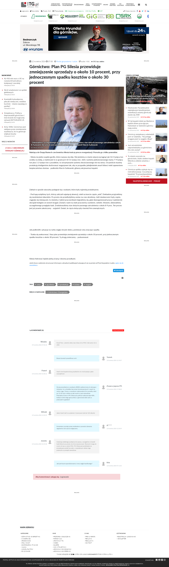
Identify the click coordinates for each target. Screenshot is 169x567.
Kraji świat (87, 4)
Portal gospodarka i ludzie (66, 61)
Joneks (44, 441)
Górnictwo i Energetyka (57, 292)
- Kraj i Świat (25, 543)
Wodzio (44, 342)
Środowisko (79, 4)
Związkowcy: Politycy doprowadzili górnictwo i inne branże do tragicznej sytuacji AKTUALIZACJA (16, 118)
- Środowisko (26, 541)
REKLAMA (14, 61)
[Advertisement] (14, 68)
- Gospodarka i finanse (29, 545)
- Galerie (56, 545)
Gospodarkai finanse (97, 4)
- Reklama (88, 539)
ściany (76, 284)
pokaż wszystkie (118, 330)
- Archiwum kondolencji (62, 549)
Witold (44, 412)
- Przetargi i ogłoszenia (61, 536)
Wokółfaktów (113, 4)
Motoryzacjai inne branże (67, 4)
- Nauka (23, 547)
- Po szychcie (25, 551)
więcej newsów (8, 142)
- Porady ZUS (57, 539)
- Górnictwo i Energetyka (30, 536)
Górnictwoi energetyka (56, 4)
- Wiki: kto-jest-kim (59, 547)
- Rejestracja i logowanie (126, 536)
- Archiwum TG (58, 541)
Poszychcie (120, 4)
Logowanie (64, 477)
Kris (108, 462)
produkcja (64, 284)
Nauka (105, 4)
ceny (38, 284)
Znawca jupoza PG (114, 386)
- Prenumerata (90, 536)
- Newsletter (121, 539)
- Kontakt (88, 543)
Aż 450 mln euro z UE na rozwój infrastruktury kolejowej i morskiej (16, 82)
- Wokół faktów (27, 549)
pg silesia (50, 284)
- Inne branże (25, 539)
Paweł (44, 370)
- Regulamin (89, 541)
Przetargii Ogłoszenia (130, 4)
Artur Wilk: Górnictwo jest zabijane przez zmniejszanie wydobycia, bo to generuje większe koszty (16, 132)
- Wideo (55, 543)
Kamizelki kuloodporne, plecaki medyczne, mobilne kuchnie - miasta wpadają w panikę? (16, 104)
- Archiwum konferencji (62, 551)
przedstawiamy (41, 21)
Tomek (109, 357)
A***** (109, 425)
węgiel (88, 284)
